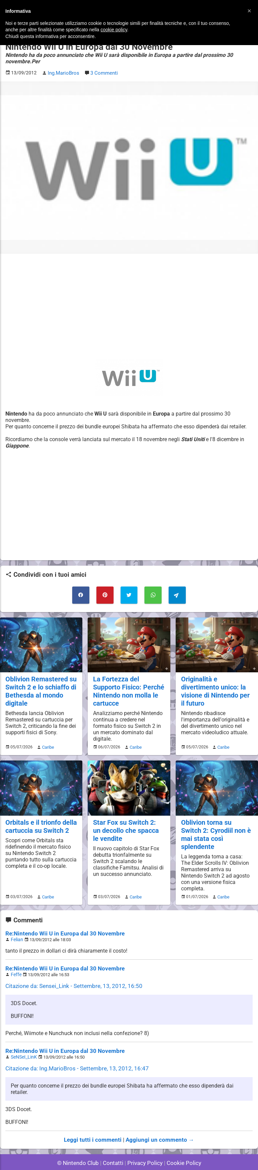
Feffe (15, 960)
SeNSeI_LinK (23, 1041)
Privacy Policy (144, 1146)
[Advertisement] (129, 305)
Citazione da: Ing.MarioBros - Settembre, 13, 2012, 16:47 (72, 1053)
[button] (249, 10)
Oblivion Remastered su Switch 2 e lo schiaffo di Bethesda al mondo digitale (40, 688)
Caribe (47, 743)
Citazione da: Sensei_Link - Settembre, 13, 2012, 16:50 (69, 971)
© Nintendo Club (80, 1146)
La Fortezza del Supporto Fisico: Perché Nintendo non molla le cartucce (127, 688)
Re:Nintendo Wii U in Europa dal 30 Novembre (60, 920)
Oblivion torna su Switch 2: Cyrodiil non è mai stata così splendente (216, 826)
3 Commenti (103, 72)
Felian (16, 925)
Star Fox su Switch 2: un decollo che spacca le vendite (128, 826)
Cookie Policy (181, 1146)
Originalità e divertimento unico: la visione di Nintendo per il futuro (214, 688)
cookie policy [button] (113, 29)
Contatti (114, 1146)
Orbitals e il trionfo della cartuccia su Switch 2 (40, 822)
